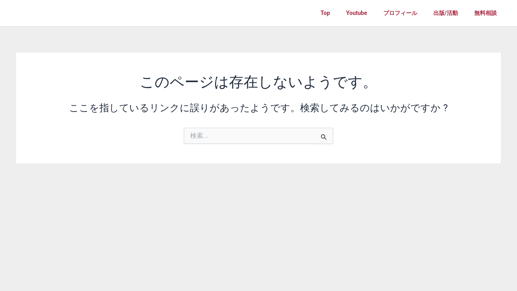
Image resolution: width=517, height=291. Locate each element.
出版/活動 (445, 13)
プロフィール (400, 13)
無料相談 (485, 13)
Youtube (356, 13)
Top (325, 13)
